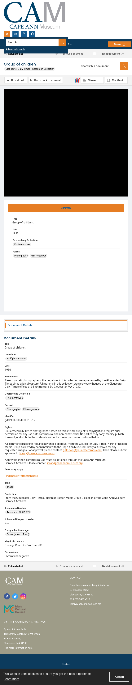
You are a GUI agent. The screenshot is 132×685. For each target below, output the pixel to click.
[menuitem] (65, 664)
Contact (65, 664)
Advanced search (15, 49)
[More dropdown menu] (119, 44)
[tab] (66, 208)
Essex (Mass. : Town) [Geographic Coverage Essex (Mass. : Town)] (18, 534)
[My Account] (24, 34)
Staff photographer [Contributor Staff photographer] (16, 359)
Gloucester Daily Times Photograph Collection (30, 69)
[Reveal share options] (15, 34)
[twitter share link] (15, 597)
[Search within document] (124, 66)
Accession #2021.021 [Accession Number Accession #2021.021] (18, 512)
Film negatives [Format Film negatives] (38, 256)
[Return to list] (20, 53)
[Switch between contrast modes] (32, 34)
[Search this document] (99, 66)
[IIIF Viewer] (92, 80)
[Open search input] (7, 34)
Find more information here (21, 476)
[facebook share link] (7, 597)
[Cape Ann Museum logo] (34, 15)
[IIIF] (77, 80)
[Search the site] (53, 42)
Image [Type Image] (10, 487)
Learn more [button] (11, 679)
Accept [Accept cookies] (119, 676)
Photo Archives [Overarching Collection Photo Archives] (22, 244)
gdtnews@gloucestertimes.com (82, 450)
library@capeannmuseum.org (37, 453)
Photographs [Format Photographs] (21, 256)
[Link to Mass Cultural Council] (14, 610)
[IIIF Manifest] (116, 80)
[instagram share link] (23, 597)
